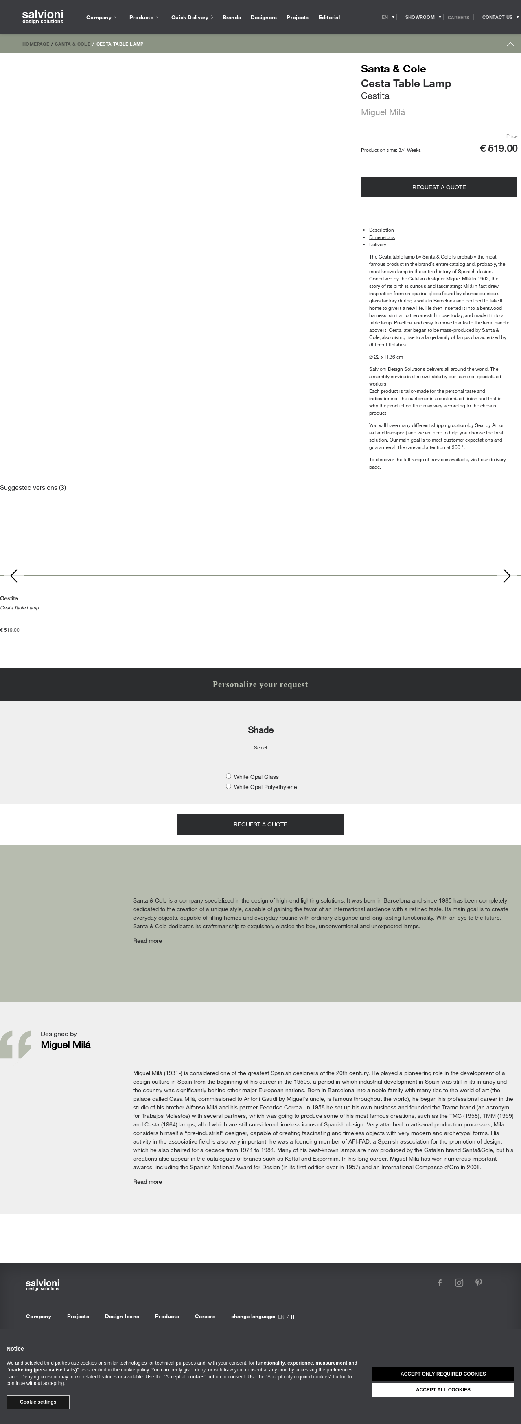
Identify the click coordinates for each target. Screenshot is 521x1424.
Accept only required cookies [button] (443, 1374)
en (281, 1316)
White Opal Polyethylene (265, 786)
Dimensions (382, 237)
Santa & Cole (72, 43)
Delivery (377, 244)
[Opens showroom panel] (420, 17)
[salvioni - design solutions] (42, 17)
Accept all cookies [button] (443, 1390)
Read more (147, 940)
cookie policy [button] (135, 1370)
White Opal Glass (256, 776)
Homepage (35, 43)
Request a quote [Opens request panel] (439, 187)
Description (381, 229)
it (293, 1316)
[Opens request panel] (497, 17)
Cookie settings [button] (38, 1402)
